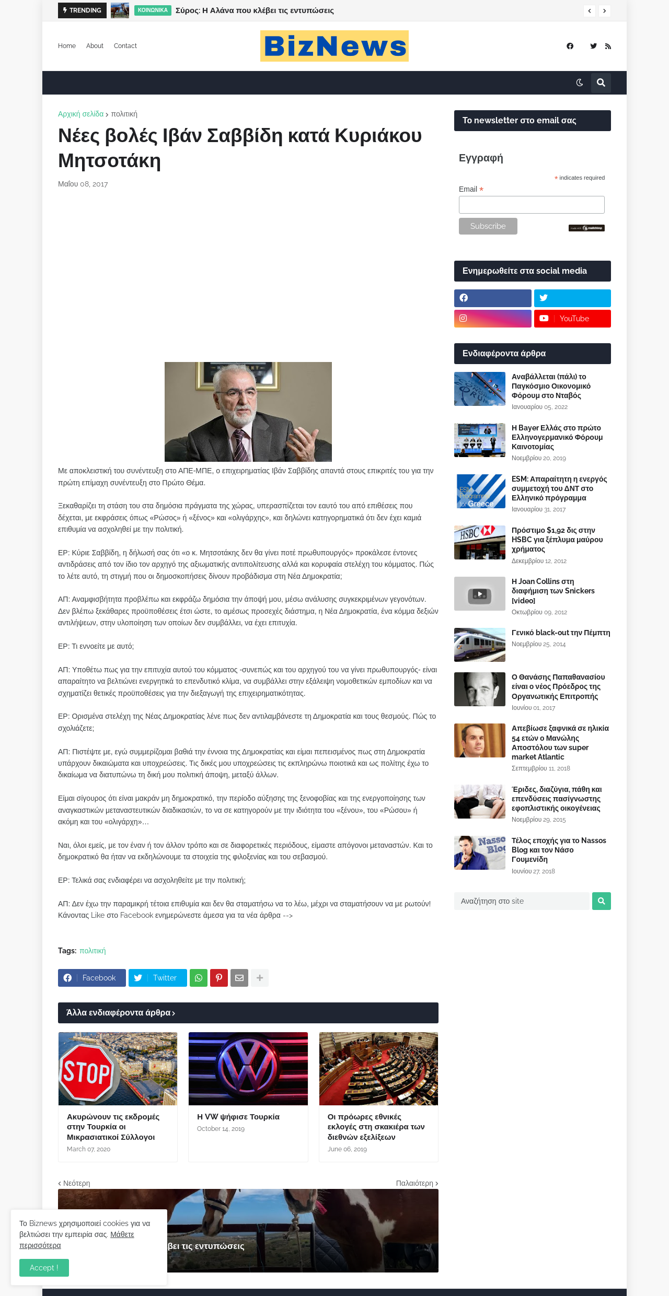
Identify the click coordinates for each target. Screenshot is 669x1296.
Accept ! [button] (44, 1268)
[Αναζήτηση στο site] (522, 901)
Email (471, 189)
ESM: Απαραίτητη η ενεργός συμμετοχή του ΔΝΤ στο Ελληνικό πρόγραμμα (559, 488)
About (94, 46)
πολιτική (124, 114)
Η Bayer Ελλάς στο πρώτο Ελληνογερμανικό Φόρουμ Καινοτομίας (557, 437)
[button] (589, 11)
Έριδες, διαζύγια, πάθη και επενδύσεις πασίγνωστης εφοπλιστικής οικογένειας (557, 798)
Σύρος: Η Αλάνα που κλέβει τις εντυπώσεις (255, 10)
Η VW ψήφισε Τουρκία (238, 1117)
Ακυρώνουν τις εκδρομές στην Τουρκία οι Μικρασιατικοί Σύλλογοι (113, 1127)
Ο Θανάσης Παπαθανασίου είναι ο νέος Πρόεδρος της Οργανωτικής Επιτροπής (558, 686)
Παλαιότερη (414, 1183)
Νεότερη (76, 1183)
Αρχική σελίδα (80, 114)
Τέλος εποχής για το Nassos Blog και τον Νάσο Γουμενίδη (559, 849)
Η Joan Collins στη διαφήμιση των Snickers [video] (553, 590)
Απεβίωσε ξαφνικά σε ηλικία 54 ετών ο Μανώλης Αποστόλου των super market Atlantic (560, 742)
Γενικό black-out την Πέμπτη (561, 632)
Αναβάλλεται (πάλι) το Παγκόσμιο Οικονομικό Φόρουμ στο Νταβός (551, 386)
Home (67, 46)
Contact (125, 46)
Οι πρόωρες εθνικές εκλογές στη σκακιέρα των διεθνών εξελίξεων (376, 1127)
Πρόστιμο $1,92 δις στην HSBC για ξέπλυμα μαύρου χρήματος (557, 539)
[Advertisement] (248, 276)
